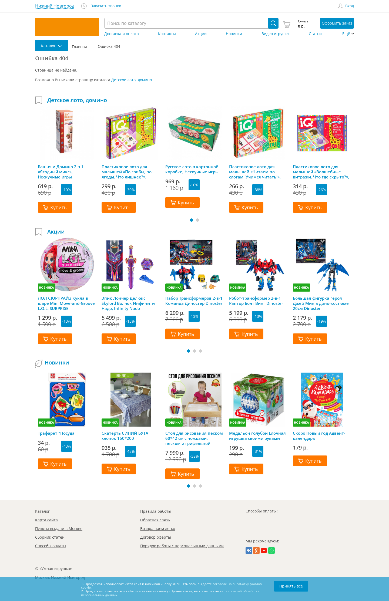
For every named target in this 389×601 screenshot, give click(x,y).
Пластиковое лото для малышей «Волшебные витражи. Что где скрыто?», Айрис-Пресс (321, 171)
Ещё (346, 34)
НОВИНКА (46, 287)
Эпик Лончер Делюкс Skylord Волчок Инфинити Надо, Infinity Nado (128, 303)
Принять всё (291, 586)
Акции (201, 34)
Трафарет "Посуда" (57, 433)
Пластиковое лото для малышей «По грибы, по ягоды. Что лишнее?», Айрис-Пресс (127, 171)
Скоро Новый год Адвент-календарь (319, 436)
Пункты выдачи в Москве (58, 528)
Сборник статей (50, 537)
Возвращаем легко (157, 528)
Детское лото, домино (131, 79)
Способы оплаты (50, 545)
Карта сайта (46, 519)
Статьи (315, 34)
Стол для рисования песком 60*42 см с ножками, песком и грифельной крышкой (194, 438)
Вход (349, 6)
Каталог (42, 511)
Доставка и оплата (121, 34)
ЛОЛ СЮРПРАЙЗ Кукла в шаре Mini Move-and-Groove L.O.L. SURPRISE (66, 303)
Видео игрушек (275, 34)
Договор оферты (155, 537)
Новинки (234, 34)
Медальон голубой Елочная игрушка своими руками (257, 436)
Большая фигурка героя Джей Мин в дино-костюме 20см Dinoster (321, 303)
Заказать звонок (106, 6)
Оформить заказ (337, 23)
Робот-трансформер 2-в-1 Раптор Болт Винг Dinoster (256, 301)
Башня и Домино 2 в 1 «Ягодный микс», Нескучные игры (60, 171)
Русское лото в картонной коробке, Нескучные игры (192, 169)
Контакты (167, 34)
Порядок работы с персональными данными (182, 545)
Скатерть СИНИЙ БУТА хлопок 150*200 (125, 436)
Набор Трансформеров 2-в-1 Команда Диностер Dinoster (194, 301)
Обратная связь (155, 519)
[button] (191, 220)
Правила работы (155, 511)
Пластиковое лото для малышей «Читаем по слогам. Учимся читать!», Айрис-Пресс (255, 171)
